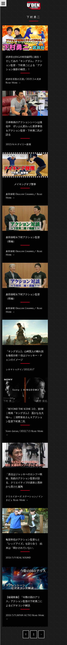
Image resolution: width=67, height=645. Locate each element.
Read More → (13, 82)
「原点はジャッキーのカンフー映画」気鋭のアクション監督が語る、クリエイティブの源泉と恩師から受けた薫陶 (24, 480)
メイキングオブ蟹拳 (25, 184)
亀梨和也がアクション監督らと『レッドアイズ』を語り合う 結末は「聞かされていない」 (24, 543)
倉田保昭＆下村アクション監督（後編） (23, 239)
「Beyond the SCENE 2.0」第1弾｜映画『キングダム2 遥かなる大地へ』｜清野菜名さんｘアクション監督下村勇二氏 (25, 415)
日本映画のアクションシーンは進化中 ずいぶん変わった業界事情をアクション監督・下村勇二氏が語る (24, 128)
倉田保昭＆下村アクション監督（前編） (23, 296)
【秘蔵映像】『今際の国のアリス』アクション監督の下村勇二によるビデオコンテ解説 (24, 601)
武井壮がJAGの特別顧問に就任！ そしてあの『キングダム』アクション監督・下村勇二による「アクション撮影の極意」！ (25, 63)
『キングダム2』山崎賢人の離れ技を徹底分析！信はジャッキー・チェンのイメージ (25, 355)
